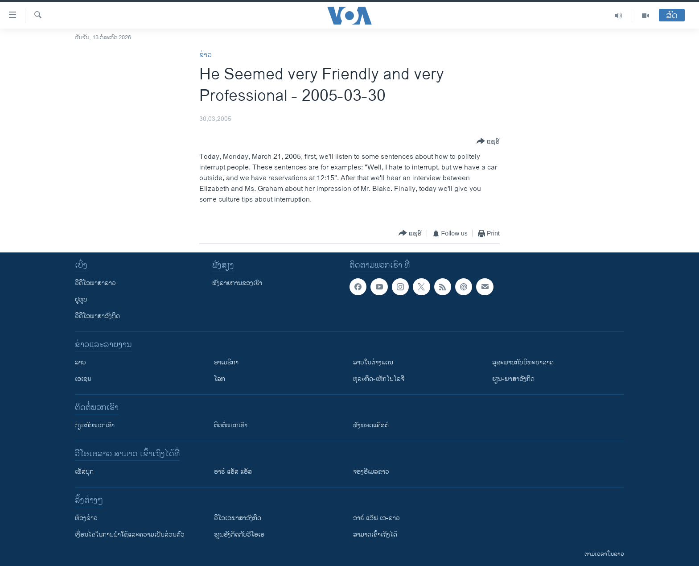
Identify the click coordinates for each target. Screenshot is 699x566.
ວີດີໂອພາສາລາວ (95, 283)
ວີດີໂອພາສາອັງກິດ (97, 316)
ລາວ (80, 362)
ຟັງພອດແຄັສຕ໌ (371, 425)
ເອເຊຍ (83, 379)
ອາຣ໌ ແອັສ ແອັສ (233, 471)
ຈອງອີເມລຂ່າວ (371, 471)
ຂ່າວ (205, 55)
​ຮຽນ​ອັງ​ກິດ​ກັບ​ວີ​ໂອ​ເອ (239, 534)
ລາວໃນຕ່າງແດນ (373, 362)
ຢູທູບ (81, 299)
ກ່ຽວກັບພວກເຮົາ (95, 425)
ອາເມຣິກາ (226, 362)
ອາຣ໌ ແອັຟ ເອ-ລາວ (376, 518)
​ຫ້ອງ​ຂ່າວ (86, 518)
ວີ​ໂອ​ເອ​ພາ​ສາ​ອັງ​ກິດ (237, 518)
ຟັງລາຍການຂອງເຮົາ (237, 283)
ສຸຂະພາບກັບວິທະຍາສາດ (523, 362)
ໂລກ (219, 379)
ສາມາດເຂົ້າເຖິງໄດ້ (375, 534)
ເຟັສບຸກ (84, 471)
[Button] (488, 141)
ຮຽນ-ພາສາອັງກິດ (513, 379)
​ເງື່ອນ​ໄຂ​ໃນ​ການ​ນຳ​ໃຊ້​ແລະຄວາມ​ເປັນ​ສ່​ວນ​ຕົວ (130, 534)
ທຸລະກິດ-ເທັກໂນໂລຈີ (378, 379)
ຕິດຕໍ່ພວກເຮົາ (230, 425)
